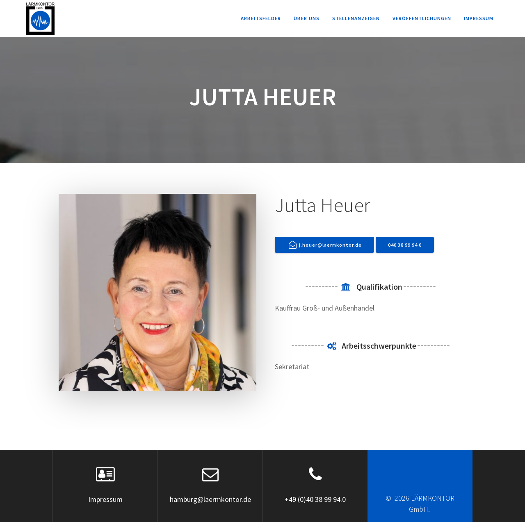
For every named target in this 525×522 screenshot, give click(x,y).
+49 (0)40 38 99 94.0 (315, 499)
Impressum (478, 18)
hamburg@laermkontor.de (210, 499)
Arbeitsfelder (261, 18)
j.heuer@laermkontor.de (325, 245)
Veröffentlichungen (422, 18)
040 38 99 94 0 (405, 245)
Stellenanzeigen (356, 18)
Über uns (307, 18)
